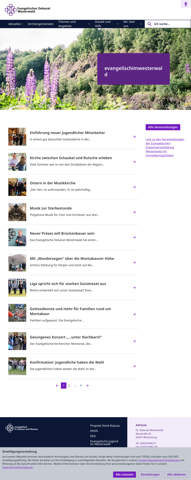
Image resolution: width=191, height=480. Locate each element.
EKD (93, 436)
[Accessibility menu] (186, 4)
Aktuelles (14, 24)
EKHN (94, 431)
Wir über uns (129, 24)
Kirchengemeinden (41, 24)
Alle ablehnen (176, 474)
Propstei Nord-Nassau (105, 426)
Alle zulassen (124, 474)
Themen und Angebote (67, 24)
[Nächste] (87, 385)
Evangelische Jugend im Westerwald (104, 442)
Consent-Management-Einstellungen (159, 460)
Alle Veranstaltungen (163, 127)
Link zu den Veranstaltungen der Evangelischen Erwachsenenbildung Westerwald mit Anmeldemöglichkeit (165, 147)
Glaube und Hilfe (103, 24)
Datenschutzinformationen (17, 467)
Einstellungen (150, 474)
